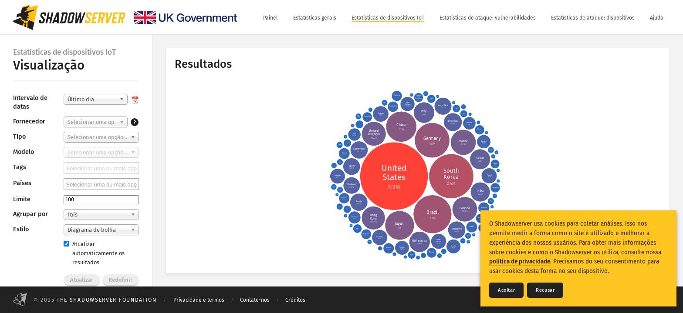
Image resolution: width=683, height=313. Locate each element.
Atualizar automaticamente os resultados (94, 253)
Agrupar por (30, 214)
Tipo (19, 136)
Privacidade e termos (198, 300)
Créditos (295, 300)
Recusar (545, 290)
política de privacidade (519, 261)
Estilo (21, 229)
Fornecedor (29, 121)
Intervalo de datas (30, 102)
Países (22, 183)
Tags (19, 167)
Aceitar (506, 290)
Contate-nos (255, 300)
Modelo (23, 152)
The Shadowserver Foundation (107, 300)
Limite (21, 199)
